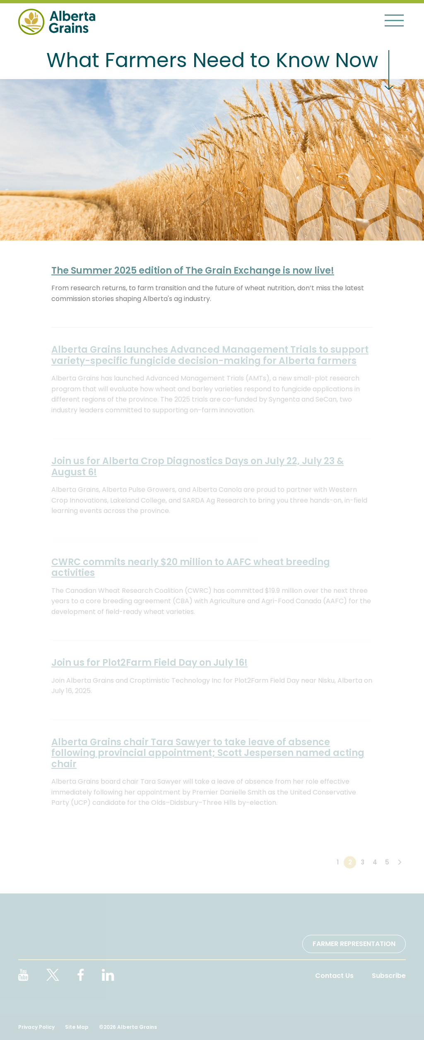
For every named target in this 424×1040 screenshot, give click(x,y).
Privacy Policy (36, 1026)
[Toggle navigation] (394, 20)
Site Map (77, 1026)
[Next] (399, 862)
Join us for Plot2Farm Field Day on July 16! (149, 662)
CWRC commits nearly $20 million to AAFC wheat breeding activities (190, 567)
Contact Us (334, 975)
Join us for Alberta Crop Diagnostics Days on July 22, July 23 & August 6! (197, 466)
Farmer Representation (354, 944)
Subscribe (389, 975)
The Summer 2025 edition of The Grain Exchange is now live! (192, 270)
